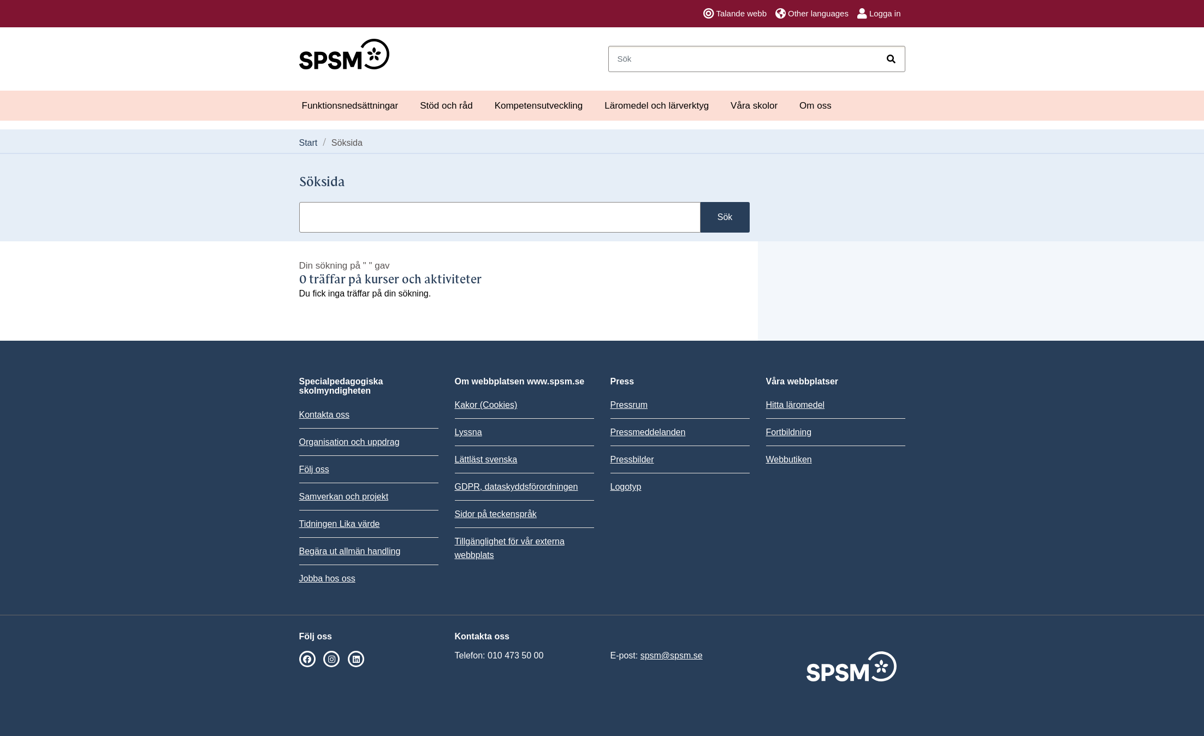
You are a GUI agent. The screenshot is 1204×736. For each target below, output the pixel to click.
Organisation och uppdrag (349, 442)
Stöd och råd (446, 105)
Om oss (815, 105)
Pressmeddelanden (648, 432)
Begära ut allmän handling (350, 551)
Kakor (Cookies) (486, 404)
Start (308, 142)
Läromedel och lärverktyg (656, 105)
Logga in (879, 13)
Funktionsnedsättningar (350, 105)
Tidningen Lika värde (339, 524)
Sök (725, 217)
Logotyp (626, 486)
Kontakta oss (324, 414)
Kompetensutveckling (539, 105)
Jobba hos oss (327, 578)
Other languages (812, 13)
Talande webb (735, 13)
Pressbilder (632, 459)
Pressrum (629, 404)
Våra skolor (754, 105)
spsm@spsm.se (671, 655)
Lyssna (468, 432)
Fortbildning (789, 432)
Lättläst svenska (486, 459)
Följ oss (314, 469)
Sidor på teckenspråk (496, 514)
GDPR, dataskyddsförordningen (516, 486)
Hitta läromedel (795, 404)
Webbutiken (789, 459)
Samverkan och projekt (344, 496)
